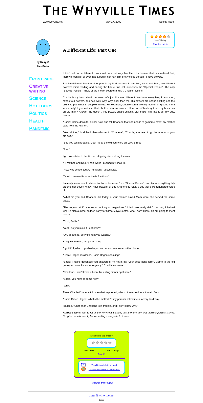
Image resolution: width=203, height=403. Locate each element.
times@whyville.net (101, 395)
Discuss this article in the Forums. (104, 369)
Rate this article (160, 44)
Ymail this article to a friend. (104, 365)
